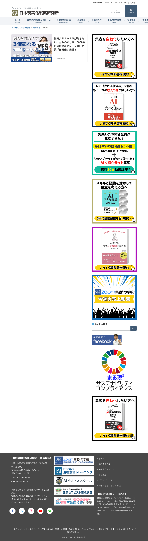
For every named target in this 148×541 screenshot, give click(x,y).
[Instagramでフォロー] (31, 511)
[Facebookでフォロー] (12, 511)
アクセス (132, 3)
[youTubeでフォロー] (40, 511)
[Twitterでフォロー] (22, 511)
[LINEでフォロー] (50, 511)
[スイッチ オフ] (115, 10)
